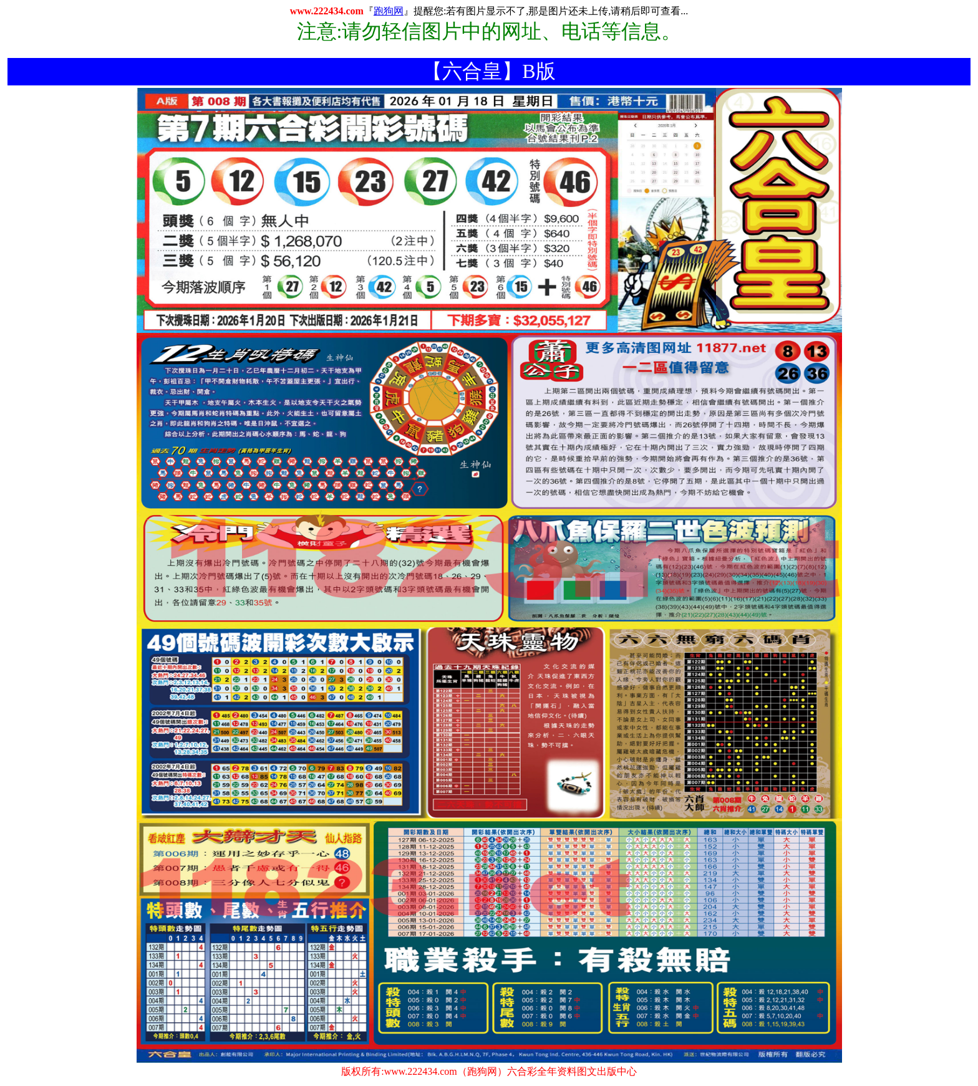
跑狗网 (389, 11)
